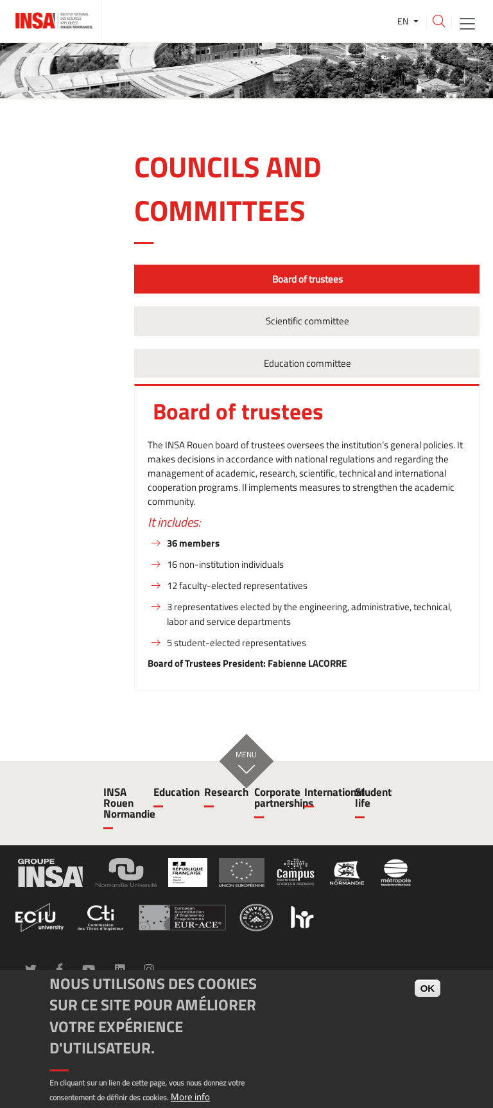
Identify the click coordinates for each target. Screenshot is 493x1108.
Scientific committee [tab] (306, 320)
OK (427, 988)
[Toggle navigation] (467, 23)
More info (190, 1096)
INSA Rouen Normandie (120, 803)
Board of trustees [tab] (306, 279)
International (321, 792)
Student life (372, 797)
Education (170, 792)
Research (221, 792)
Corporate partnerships (271, 797)
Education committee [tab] (306, 363)
